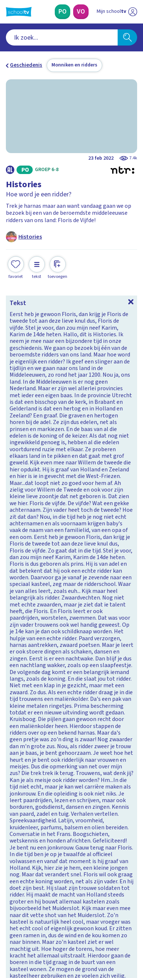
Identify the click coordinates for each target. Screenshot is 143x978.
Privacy (17, 822)
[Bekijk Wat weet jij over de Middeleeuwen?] (71, 458)
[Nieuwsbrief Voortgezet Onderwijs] (106, 876)
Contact (18, 792)
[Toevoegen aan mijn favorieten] (16, 266)
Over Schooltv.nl (30, 812)
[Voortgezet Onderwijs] (81, 11)
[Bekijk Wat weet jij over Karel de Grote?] (71, 556)
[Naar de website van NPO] (132, 11)
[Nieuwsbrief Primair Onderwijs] (37, 876)
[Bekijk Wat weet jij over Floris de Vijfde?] (71, 361)
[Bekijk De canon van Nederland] (71, 648)
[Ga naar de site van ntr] (109, 943)
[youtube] (58, 928)
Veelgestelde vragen (35, 802)
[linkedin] (42, 928)
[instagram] (26, 928)
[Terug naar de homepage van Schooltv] (19, 12)
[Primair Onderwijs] (62, 11)
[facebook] (9, 928)
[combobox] (62, 37)
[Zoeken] (127, 37)
